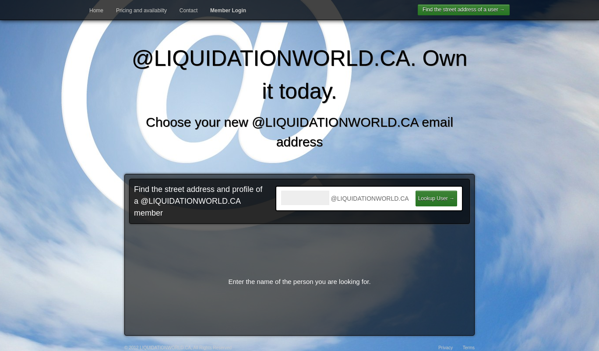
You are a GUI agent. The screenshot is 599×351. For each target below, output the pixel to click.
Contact (188, 10)
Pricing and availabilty (141, 10)
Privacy (445, 347)
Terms (469, 347)
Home (96, 10)
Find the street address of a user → (464, 10)
